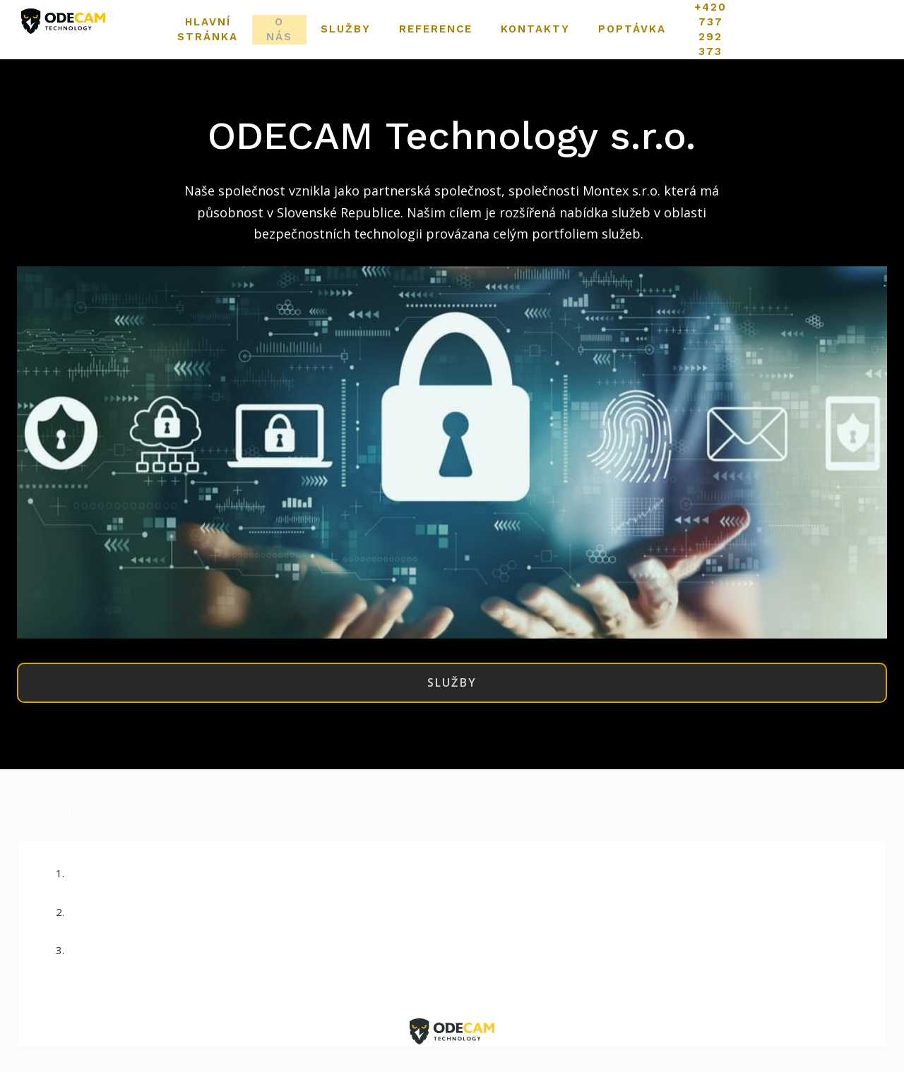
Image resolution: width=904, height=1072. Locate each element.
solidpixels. (129, 816)
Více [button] (686, 29)
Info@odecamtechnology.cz (466, 917)
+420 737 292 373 (466, 956)
